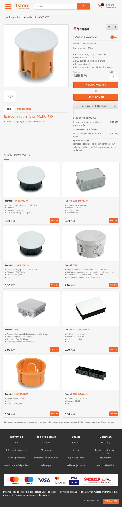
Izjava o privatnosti (16, 458)
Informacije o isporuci (16, 450)
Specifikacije (24, 109)
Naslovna (10, 17)
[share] (115, 27)
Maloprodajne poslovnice (46, 458)
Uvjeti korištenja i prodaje (16, 465)
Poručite (54, 220)
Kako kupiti (46, 465)
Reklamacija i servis (76, 465)
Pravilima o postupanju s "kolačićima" (32, 495)
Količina (112, 72)
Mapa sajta (46, 450)
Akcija (76, 450)
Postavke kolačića (91, 501)
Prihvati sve (111, 501)
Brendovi (76, 442)
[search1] (83, 6)
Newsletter (105, 458)
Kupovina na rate (76, 458)
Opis (8, 109)
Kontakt (46, 442)
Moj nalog (105, 442)
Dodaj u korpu (95, 85)
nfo (113, 38)
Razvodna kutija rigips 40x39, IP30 (33, 17)
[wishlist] (109, 27)
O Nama (16, 442)
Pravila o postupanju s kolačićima (105, 451)
